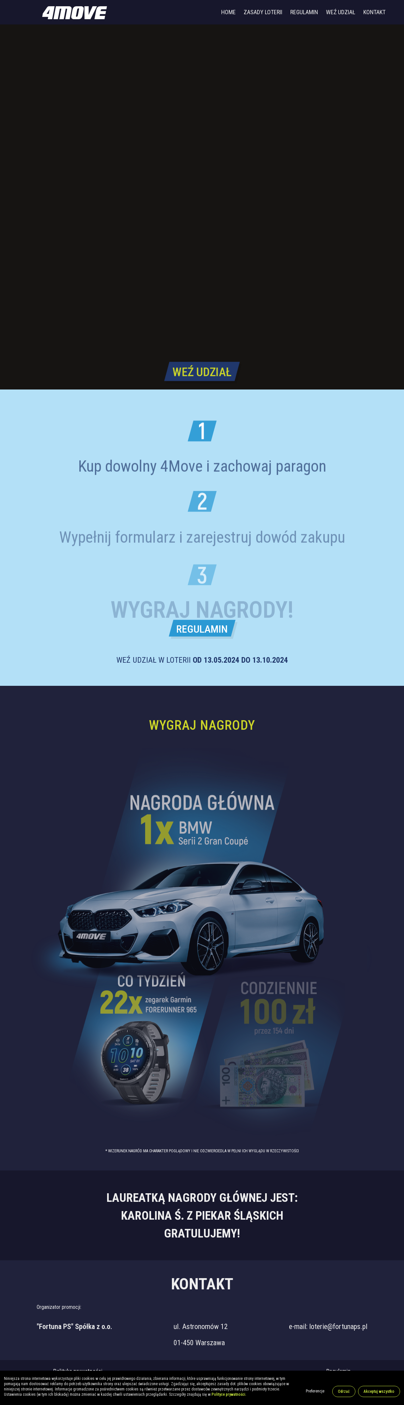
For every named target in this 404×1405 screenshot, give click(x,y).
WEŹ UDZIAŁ (202, 370)
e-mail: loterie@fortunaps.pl (328, 1326)
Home (228, 12)
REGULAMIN (202, 629)
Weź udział (340, 12)
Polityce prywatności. (229, 1394)
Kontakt (374, 12)
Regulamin (304, 12)
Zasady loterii (263, 12)
